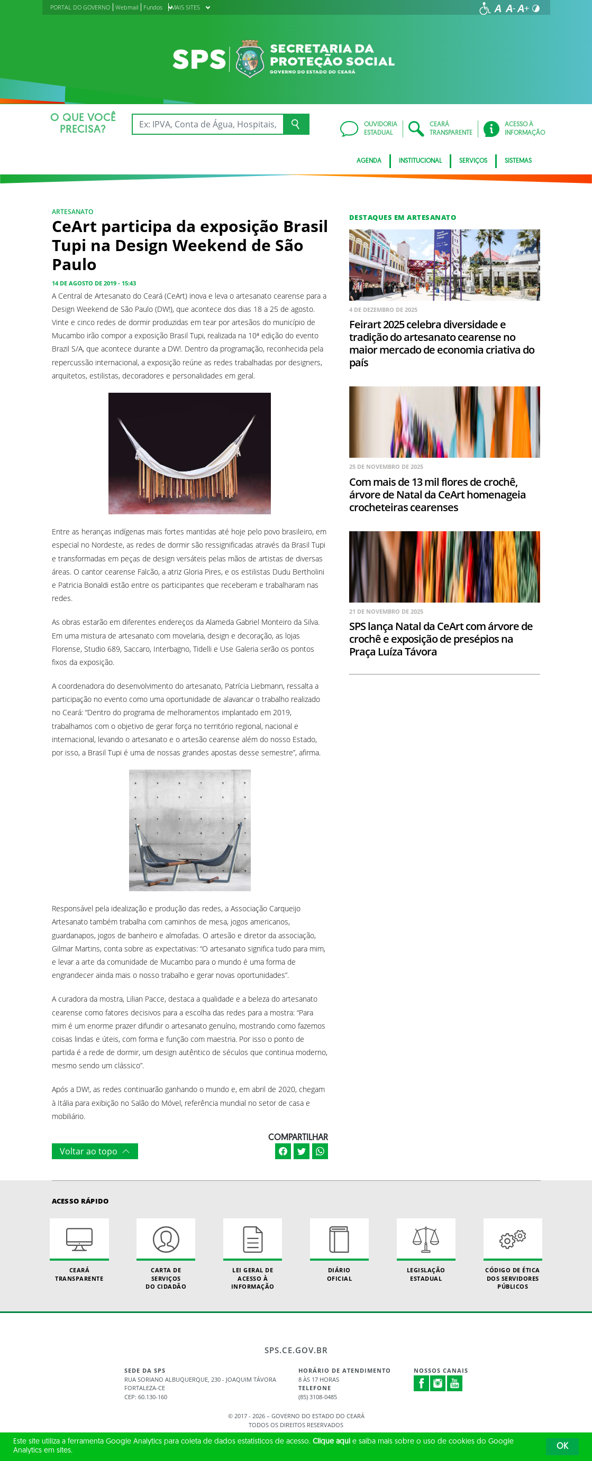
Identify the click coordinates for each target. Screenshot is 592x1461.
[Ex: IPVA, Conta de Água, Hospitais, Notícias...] (208, 124)
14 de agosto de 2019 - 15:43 (94, 283)
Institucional (420, 161)
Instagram (438, 1383)
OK (562, 1446)
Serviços (473, 161)
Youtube (455, 1383)
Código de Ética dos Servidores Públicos (513, 1254)
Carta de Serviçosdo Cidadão (165, 1254)
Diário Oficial (339, 1250)
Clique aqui (331, 1442)
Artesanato (72, 211)
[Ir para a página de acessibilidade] (485, 8)
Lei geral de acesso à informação (252, 1254)
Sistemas (518, 161)
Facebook (422, 1383)
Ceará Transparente (79, 1250)
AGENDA (369, 161)
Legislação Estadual (426, 1250)
